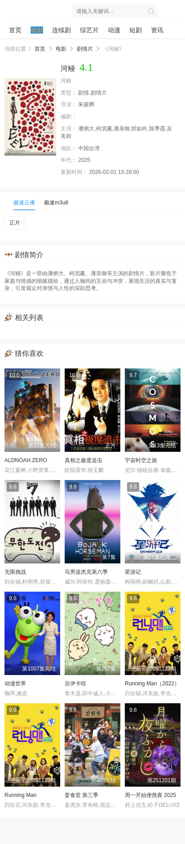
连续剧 (61, 30)
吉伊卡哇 (75, 683)
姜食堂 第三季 (81, 795)
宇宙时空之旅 (141, 460)
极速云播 (24, 202)
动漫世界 (15, 683)
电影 (37, 30)
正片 (14, 223)
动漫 (114, 30)
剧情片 (85, 49)
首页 (15, 30)
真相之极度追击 (83, 460)
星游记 (133, 572)
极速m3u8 (56, 202)
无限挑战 (15, 572)
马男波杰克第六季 (86, 572)
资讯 (157, 30)
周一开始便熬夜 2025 (150, 795)
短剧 (135, 30)
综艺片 (89, 30)
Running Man (20, 795)
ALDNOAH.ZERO (25, 460)
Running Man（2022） (152, 683)
